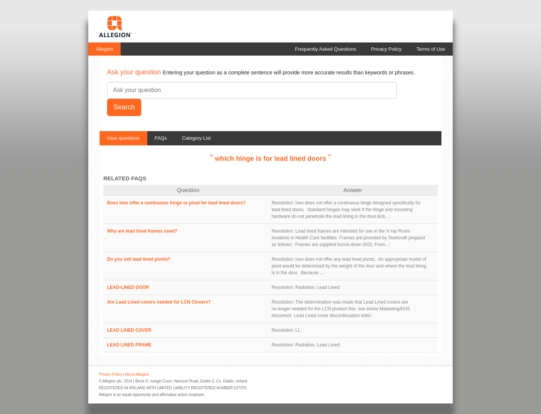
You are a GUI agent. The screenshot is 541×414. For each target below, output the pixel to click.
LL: (298, 330)
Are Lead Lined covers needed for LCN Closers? (159, 302)
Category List (196, 138)
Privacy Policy (386, 49)
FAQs (161, 138)
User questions (123, 138)
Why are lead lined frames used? (142, 231)
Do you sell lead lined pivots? (139, 259)
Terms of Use (430, 49)
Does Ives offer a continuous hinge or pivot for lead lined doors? (176, 202)
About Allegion (137, 374)
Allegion (104, 49)
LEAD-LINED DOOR (128, 287)
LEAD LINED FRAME (129, 345)
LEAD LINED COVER (129, 330)
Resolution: (283, 202)
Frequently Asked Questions (325, 49)
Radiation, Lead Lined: (317, 287)
